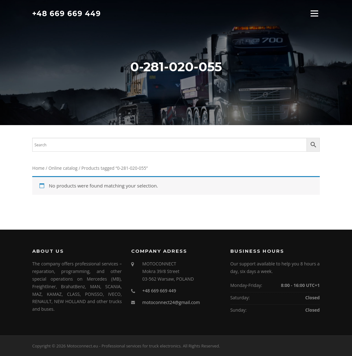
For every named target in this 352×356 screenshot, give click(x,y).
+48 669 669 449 (66, 13)
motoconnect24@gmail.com (171, 302)
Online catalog (62, 168)
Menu (314, 13)
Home (38, 168)
